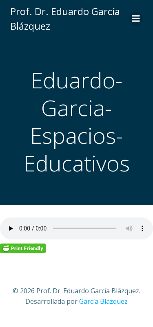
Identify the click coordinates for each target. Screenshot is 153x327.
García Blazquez (103, 301)
